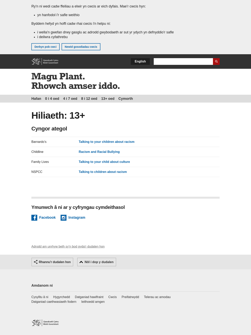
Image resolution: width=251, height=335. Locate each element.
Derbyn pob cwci (45, 46)
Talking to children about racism (103, 171)
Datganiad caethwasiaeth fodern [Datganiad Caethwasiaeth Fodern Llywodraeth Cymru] (53, 301)
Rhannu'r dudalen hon (55, 262)
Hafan (36, 99)
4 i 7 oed (70, 99)
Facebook (47, 218)
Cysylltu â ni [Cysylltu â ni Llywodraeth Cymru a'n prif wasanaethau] (39, 297)
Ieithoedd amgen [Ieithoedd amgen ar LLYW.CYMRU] (93, 301)
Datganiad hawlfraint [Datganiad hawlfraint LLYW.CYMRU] (89, 297)
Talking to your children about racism (107, 141)
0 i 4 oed (52, 99)
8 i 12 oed (89, 99)
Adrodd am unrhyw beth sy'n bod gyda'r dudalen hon (68, 246)
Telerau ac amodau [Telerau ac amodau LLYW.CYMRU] (157, 297)
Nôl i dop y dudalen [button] (99, 262)
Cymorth (125, 99)
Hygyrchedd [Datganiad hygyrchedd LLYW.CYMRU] (61, 297)
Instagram (76, 218)
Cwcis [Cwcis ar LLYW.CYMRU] (112, 297)
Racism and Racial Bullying (99, 151)
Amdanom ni (42, 285)
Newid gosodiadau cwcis (81, 46)
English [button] (140, 61)
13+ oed (108, 99)
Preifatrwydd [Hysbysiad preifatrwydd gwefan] (130, 297)
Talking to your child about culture (104, 161)
